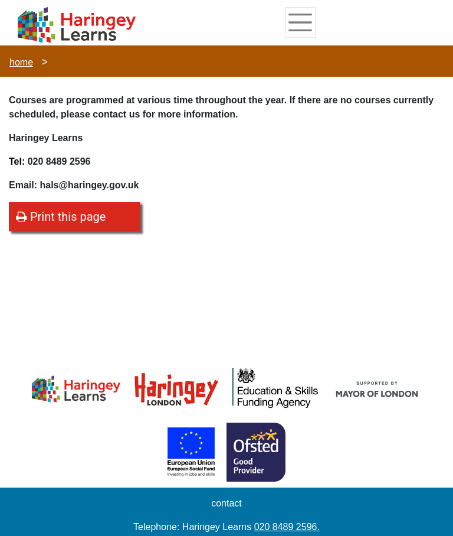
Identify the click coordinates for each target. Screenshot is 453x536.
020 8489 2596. (287, 527)
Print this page (61, 217)
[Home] (77, 24)
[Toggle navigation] (300, 22)
